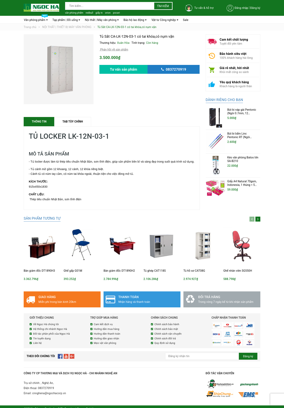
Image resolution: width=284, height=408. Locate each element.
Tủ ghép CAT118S (155, 270)
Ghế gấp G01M (73, 270)
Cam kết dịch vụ (103, 324)
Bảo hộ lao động (135, 20)
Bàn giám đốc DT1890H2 (119, 270)
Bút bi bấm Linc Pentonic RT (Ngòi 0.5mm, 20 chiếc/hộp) (241, 137)
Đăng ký (255, 7)
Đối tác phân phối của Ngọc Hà (51, 333)
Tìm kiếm (163, 6)
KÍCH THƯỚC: (39, 181)
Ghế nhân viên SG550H (237, 270)
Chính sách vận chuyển (168, 333)
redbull (89, 12)
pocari (116, 12)
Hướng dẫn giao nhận (106, 338)
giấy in (99, 12)
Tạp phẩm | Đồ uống (66, 20)
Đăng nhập (241, 7)
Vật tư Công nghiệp (164, 20)
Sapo (97, 404)
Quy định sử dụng (164, 343)
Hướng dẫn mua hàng (106, 329)
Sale (186, 20)
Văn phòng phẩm (36, 19)
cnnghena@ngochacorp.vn (49, 392)
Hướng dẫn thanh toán (107, 333)
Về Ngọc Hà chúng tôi (46, 324)
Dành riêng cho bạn (224, 100)
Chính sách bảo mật (166, 329)
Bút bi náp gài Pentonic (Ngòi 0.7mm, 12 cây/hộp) (241, 113)
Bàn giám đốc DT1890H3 (39, 270)
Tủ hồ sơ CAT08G (194, 270)
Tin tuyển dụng (42, 338)
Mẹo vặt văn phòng (105, 343)
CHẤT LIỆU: (36, 194)
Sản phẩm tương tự (42, 218)
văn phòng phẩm (74, 12)
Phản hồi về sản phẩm (113, 49)
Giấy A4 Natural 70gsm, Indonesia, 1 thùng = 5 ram (242, 178)
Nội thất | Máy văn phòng (102, 20)
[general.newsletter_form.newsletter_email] (211, 355)
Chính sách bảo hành (166, 324)
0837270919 (46, 387)
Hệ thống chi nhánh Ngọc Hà (50, 329)
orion (108, 12)
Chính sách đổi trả (165, 338)
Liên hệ (37, 343)
